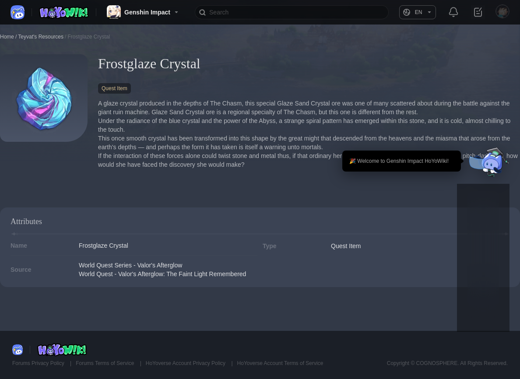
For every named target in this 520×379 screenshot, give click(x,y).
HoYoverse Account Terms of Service (280, 363)
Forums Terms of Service (105, 363)
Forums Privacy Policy (39, 363)
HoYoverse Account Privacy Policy (186, 363)
